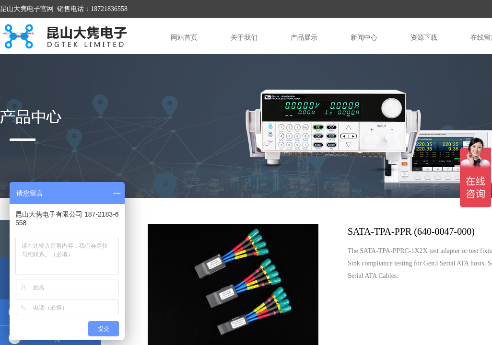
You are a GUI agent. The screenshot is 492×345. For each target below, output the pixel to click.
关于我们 (244, 37)
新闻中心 (364, 37)
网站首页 (184, 37)
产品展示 (304, 37)
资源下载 (423, 37)
